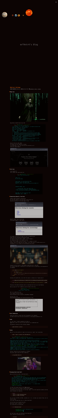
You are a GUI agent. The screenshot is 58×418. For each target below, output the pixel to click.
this (17, 241)
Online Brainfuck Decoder (15, 297)
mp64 (11, 322)
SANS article (27, 387)
